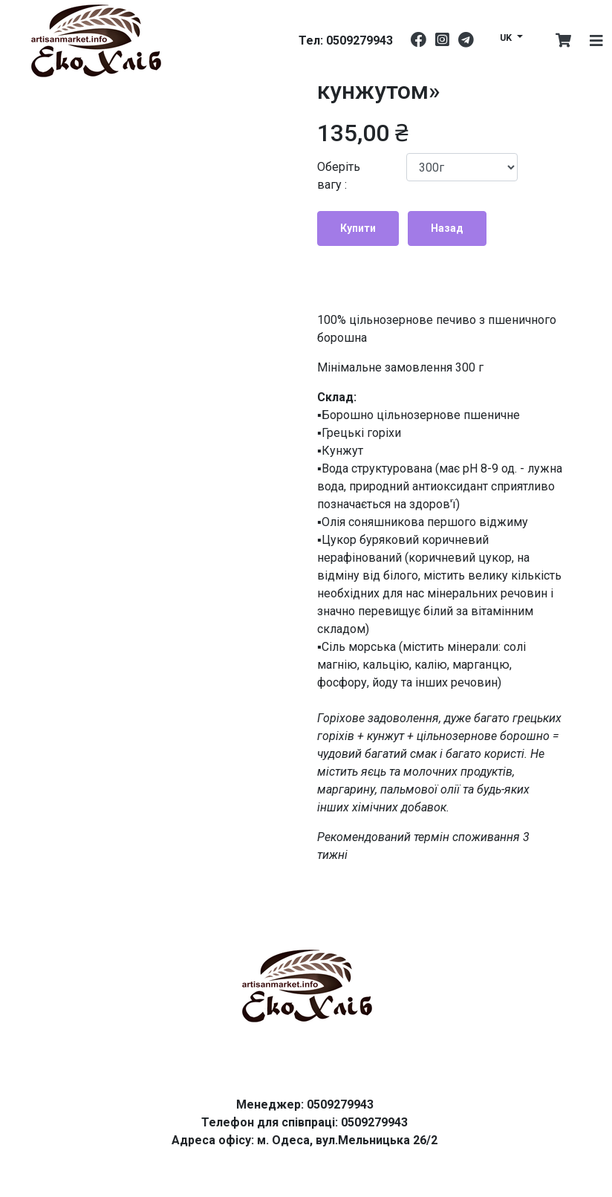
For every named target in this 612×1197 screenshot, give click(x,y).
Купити (358, 228)
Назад (447, 228)
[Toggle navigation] (596, 41)
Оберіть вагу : (338, 176)
